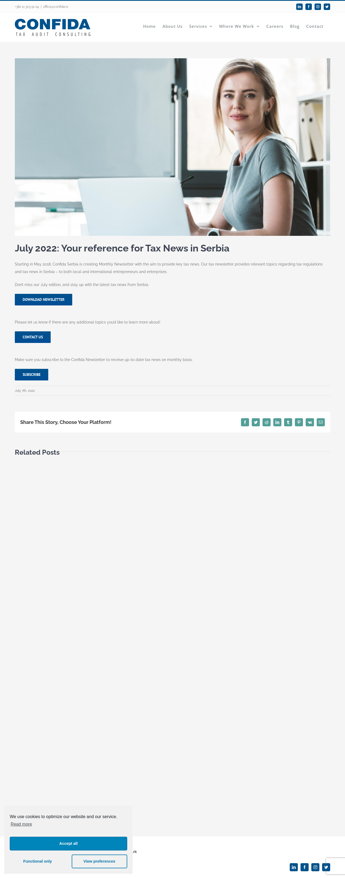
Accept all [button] (68, 843)
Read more (21, 824)
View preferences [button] (99, 861)
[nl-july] (172, 147)
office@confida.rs (55, 7)
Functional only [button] (37, 861)
